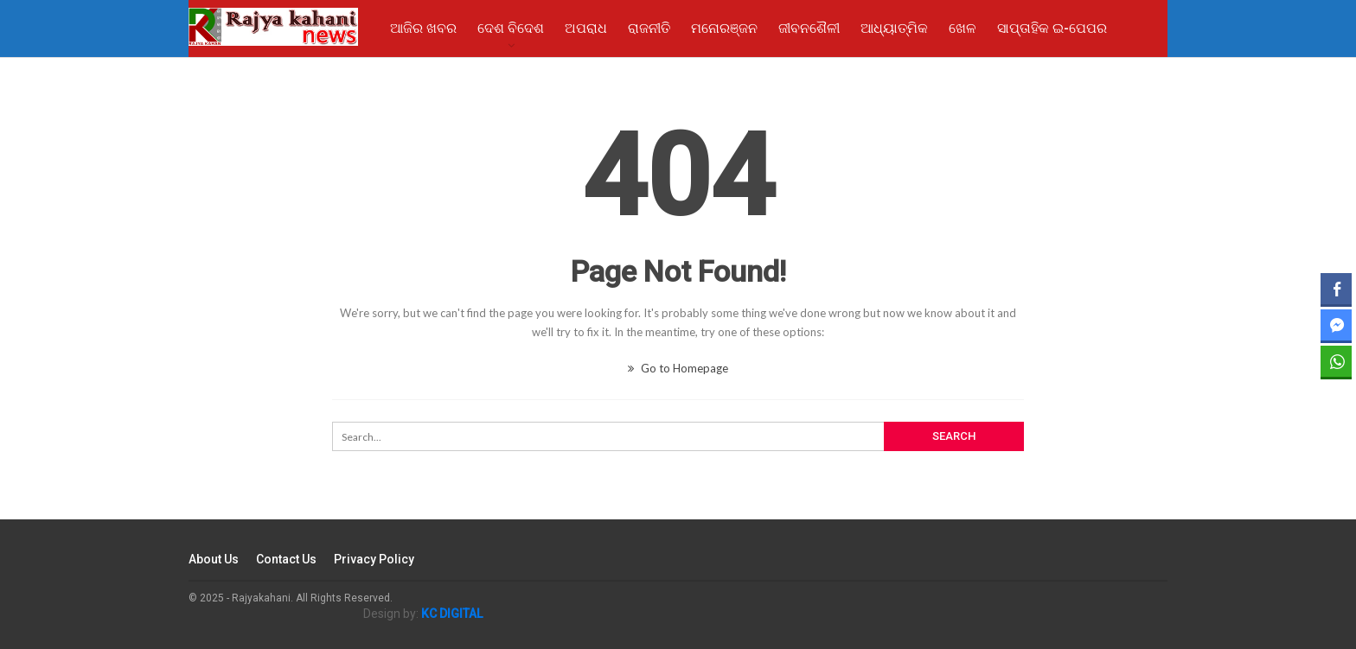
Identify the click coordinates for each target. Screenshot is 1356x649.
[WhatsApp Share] (1336, 361)
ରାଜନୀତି (649, 28)
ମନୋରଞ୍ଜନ (724, 28)
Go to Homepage (678, 368)
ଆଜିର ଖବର (423, 28)
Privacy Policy (374, 559)
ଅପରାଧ (586, 28)
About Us (214, 559)
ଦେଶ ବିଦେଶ (510, 28)
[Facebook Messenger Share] (1336, 324)
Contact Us (286, 559)
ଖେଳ (962, 28)
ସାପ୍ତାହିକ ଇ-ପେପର (1052, 28)
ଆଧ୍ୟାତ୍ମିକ (894, 28)
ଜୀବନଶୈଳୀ (809, 28)
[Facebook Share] (1336, 288)
